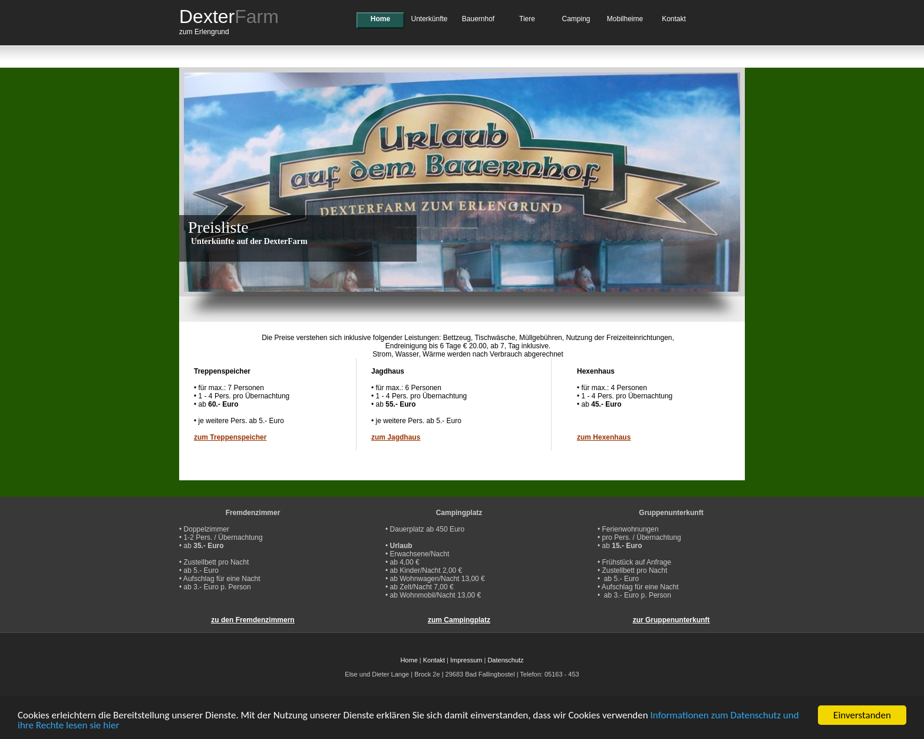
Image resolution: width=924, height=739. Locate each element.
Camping (576, 19)
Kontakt (674, 19)
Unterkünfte (429, 19)
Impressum (466, 660)
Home (380, 19)
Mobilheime (625, 19)
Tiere (527, 19)
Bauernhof (478, 19)
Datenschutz (505, 660)
